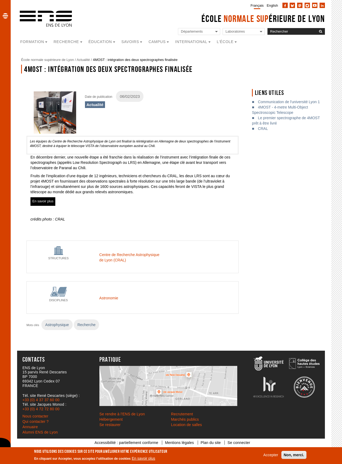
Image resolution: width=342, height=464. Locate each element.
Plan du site (211, 442)
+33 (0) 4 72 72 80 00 (40, 409)
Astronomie (108, 298)
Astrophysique (57, 325)
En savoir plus (143, 458)
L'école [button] (225, 42)
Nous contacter (35, 416)
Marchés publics (185, 419)
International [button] (191, 42)
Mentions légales (179, 442)
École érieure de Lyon (263, 18)
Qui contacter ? (35, 421)
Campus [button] (157, 42)
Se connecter (238, 442)
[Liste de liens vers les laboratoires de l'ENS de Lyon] (244, 31)
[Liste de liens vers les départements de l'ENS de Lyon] (199, 31)
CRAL (263, 128)
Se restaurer (110, 425)
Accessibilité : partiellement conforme (126, 442)
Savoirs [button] (130, 42)
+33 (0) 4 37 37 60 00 (40, 400)
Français (257, 5)
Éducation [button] (100, 42)
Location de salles (186, 425)
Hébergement (111, 419)
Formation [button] (32, 42)
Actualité (83, 60)
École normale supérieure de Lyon (47, 60)
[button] (5, 15)
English (272, 5)
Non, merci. (294, 455)
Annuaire (30, 427)
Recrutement (182, 414)
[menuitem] (256, 5)
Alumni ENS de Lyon (40, 432)
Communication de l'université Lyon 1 (289, 102)
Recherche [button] (66, 42)
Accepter (270, 455)
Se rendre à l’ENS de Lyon (122, 414)
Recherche (86, 325)
